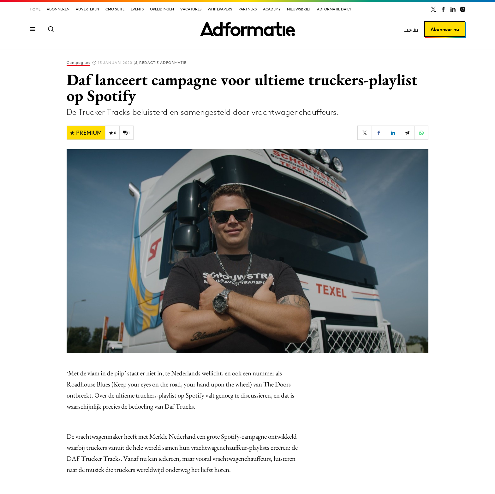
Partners (247, 9)
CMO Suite (114, 9)
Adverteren (87, 9)
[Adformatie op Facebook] (443, 9)
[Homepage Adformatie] (247, 29)
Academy (272, 9)
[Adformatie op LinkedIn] (453, 9)
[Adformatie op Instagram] (462, 9)
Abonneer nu (445, 29)
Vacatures (190, 9)
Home (35, 9)
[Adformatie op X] (433, 9)
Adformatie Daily (334, 9)
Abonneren (58, 9)
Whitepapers (220, 9)
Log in (411, 29)
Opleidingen (162, 9)
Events (137, 9)
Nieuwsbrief (299, 9)
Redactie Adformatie (162, 62)
